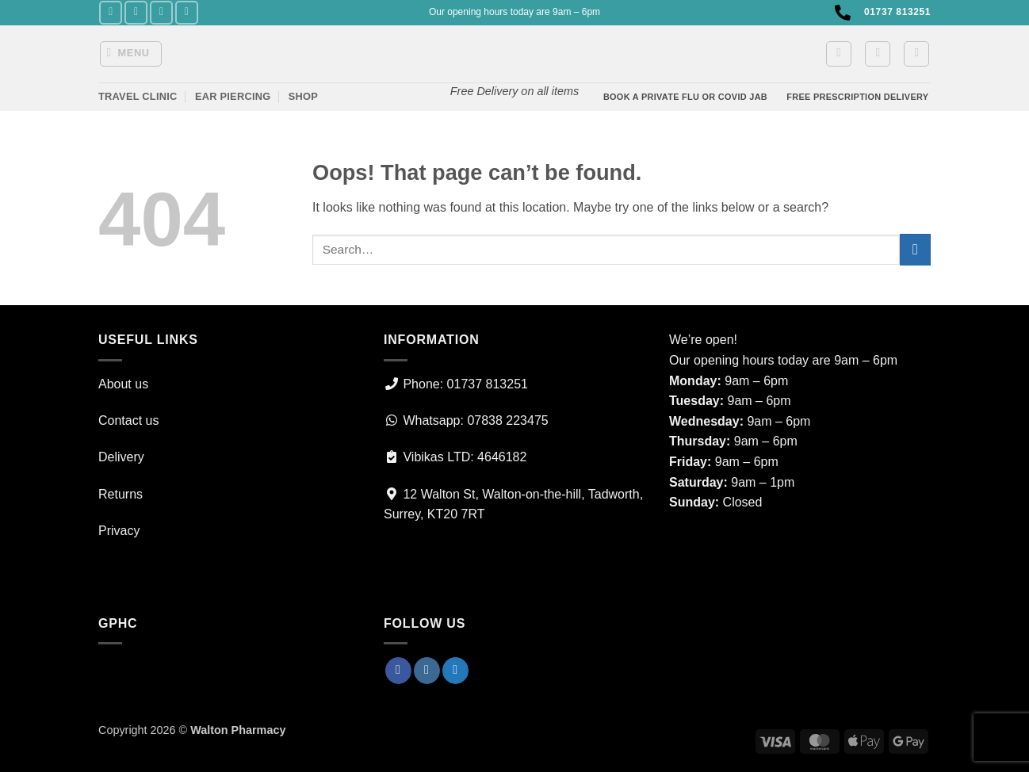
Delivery (121, 457)
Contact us (128, 420)
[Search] (916, 54)
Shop (303, 96)
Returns (120, 494)
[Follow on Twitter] (161, 12)
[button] (131, 54)
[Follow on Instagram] (135, 12)
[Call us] (186, 12)
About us (123, 384)
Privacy (119, 530)
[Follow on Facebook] (110, 12)
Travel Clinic (138, 96)
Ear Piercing (233, 96)
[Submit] (915, 249)
